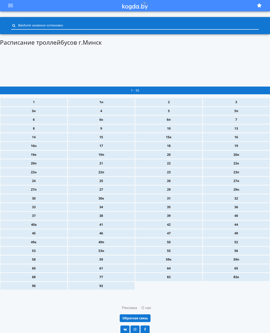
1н (101, 102)
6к (101, 119)
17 (101, 145)
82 (169, 277)
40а (34, 224)
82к (236, 277)
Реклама (129, 307)
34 (101, 207)
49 (236, 233)
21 (101, 163)
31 (169, 198)
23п (236, 172)
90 (34, 286)
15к (169, 137)
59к (169, 259)
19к (34, 154)
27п (34, 189)
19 (236, 145)
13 (236, 128)
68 (34, 277)
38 (101, 215)
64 (169, 268)
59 (101, 259)
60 (34, 268)
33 (34, 207)
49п (101, 242)
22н (34, 172)
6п (169, 119)
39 (169, 215)
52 (236, 242)
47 (169, 233)
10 (169, 128)
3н (34, 111)
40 (236, 215)
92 (101, 286)
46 (101, 233)
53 (34, 250)
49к (34, 242)
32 (236, 198)
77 (101, 277)
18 (169, 145)
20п (34, 163)
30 (34, 198)
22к (236, 163)
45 (34, 233)
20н (236, 154)
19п (101, 154)
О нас (146, 307)
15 (101, 137)
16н (34, 145)
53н (101, 250)
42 (169, 224)
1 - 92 (135, 90)
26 (169, 181)
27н (236, 181)
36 (236, 207)
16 (236, 137)
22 (169, 163)
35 (169, 207)
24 (34, 181)
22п (101, 172)
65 (236, 268)
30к (101, 198)
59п (236, 259)
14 (34, 137)
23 (169, 172)
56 (236, 250)
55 (169, 250)
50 (169, 242)
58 (34, 259)
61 (101, 268)
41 (101, 224)
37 (34, 215)
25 (101, 181)
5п (236, 111)
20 (169, 154)
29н (236, 189)
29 (169, 189)
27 (101, 189)
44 (236, 224)
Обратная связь (135, 318)
